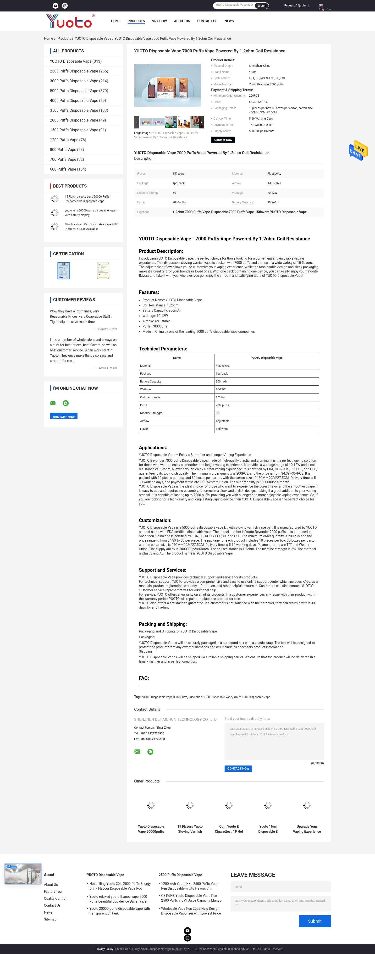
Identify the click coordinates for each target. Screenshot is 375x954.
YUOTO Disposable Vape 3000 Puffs (164, 697)
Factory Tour (53, 891)
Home (116, 21)
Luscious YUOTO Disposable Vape (210, 697)
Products (136, 21)
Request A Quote (295, 5)
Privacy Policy (104, 949)
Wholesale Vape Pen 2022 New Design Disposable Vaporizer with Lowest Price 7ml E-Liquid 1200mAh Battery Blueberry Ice (191, 912)
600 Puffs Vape (63, 169)
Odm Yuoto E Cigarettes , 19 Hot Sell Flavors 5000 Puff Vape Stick (229, 829)
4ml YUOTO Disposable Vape (252, 697)
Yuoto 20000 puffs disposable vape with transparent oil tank (119, 911)
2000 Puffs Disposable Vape (74, 120)
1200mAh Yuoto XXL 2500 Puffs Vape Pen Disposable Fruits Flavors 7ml (189, 886)
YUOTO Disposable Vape (93, 38)
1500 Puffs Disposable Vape (74, 130)
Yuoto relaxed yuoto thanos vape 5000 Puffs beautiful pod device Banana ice (118, 899)
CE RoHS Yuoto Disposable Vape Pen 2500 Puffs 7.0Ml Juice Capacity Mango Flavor (191, 899)
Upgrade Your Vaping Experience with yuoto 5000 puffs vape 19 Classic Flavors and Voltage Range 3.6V (307, 829)
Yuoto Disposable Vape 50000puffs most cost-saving (151, 829)
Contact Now (223, 140)
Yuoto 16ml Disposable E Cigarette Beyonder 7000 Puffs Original (268, 829)
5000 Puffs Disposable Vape (74, 91)
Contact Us (207, 21)
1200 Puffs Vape (64, 140)
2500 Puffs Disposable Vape (74, 71)
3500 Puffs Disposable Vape (74, 110)
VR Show (159, 21)
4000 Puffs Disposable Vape (74, 100)
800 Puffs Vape (63, 149)
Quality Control (55, 898)
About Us (182, 21)
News (229, 21)
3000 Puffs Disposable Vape (74, 81)
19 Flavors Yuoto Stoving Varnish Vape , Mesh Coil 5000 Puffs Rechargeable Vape (190, 829)
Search (261, 5)
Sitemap (50, 919)
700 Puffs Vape (63, 159)
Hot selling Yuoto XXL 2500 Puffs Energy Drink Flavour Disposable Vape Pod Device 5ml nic (120, 887)
